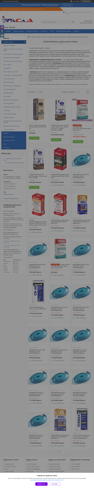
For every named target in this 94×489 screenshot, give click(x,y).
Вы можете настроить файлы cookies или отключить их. (46, 480)
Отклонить (55, 484)
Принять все (41, 484)
